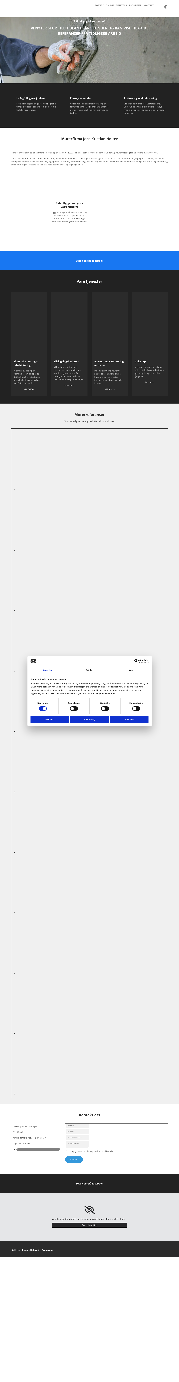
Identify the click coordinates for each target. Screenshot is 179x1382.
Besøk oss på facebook (90, 260)
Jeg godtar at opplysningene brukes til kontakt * (93, 1151)
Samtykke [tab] (48, 670)
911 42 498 (18, 1132)
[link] (89, 1210)
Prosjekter (135, 5)
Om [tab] (131, 670)
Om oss (110, 5)
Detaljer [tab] (89, 670)
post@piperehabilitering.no (25, 1126)
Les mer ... (29, 388)
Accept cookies (89, 1225)
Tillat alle (129, 719)
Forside (99, 5)
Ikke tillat (49, 719)
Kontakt (149, 5)
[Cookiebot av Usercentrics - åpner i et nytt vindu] (136, 661)
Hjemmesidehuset (30, 1250)
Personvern (47, 1250)
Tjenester (121, 5)
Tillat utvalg (89, 719)
